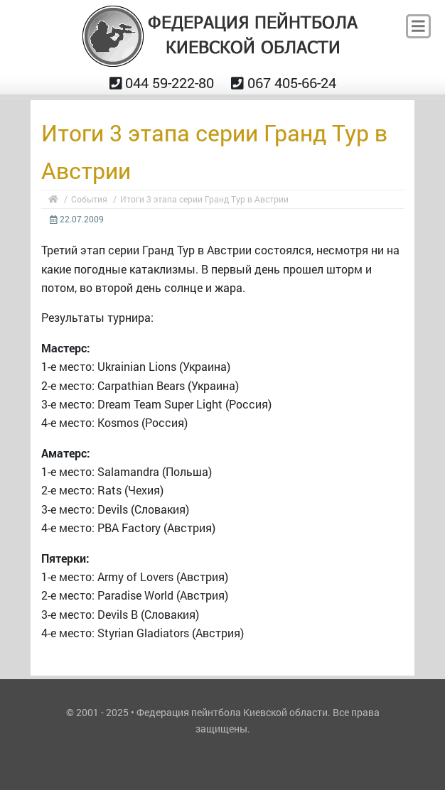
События (89, 199)
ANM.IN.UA (222, 749)
